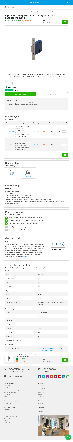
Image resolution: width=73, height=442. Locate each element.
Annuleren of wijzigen (10, 392)
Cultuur (6, 420)
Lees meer (9, 83)
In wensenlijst (52, 94)
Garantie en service (9, 399)
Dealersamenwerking (10, 416)
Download (36, 131)
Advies (40, 383)
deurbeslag (36, 2)
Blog (5, 412)
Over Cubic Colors (10, 407)
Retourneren (7, 394)
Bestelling (7, 386)
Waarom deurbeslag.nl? (11, 401)
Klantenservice (9, 383)
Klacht (6, 396)
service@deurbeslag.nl (16, 376)
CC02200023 (10, 131)
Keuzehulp (41, 390)
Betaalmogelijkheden (10, 388)
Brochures (41, 392)
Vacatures (7, 423)
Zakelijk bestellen (9, 403)
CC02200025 (10, 145)
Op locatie (41, 401)
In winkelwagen (20, 94)
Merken (40, 394)
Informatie (41, 399)
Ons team (7, 414)
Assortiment (7, 410)
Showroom (41, 386)
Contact (40, 403)
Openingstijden (42, 388)
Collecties (41, 396)
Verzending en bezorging (11, 390)
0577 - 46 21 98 (14, 368)
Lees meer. (27, 256)
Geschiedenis (8, 418)
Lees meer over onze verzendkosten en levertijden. (20, 108)
